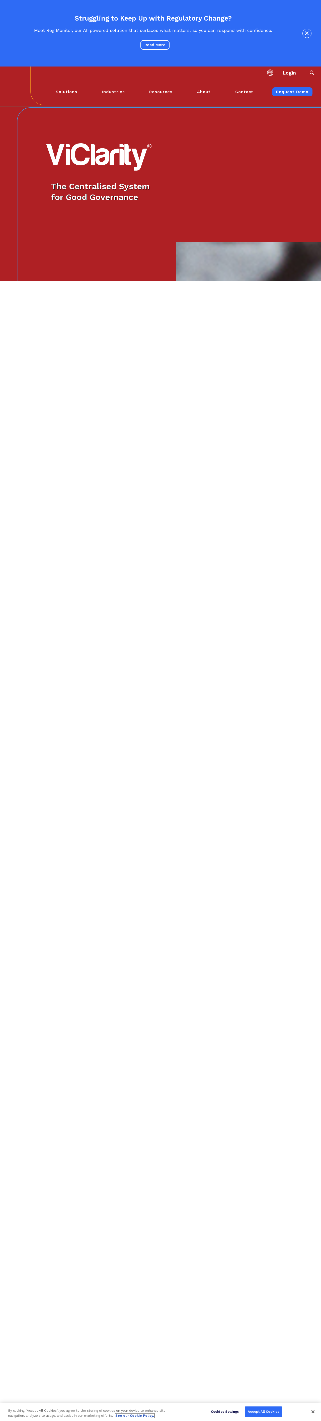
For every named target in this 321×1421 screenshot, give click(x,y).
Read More (155, 44)
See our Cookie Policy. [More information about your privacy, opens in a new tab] (134, 1415)
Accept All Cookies (263, 1411)
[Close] (312, 1411)
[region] (160, 1412)
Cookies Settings (225, 1411)
